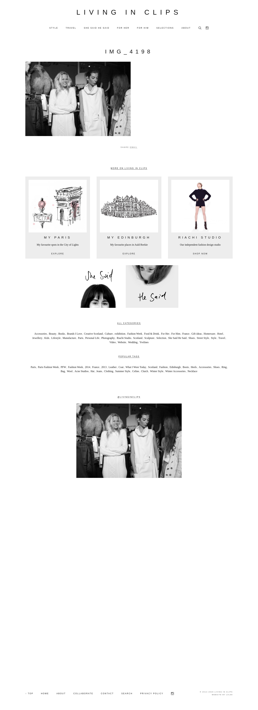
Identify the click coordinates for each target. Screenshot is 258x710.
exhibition (120, 334)
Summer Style (122, 372)
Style (213, 338)
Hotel (220, 334)
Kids (46, 338)
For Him (175, 334)
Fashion (163, 367)
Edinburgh (175, 367)
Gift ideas (196, 334)
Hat (92, 372)
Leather (113, 367)
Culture (109, 334)
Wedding (132, 343)
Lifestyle (56, 338)
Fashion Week (134, 334)
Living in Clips (129, 13)
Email (133, 148)
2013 (104, 367)
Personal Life (92, 338)
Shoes (192, 338)
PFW (63, 367)
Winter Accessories (175, 372)
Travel (221, 338)
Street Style (203, 338)
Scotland (137, 338)
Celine (135, 372)
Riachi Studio (124, 338)
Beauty (52, 334)
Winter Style (156, 372)
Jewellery (37, 338)
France (186, 334)
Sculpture (149, 338)
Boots (186, 367)
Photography (108, 338)
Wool (69, 372)
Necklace (192, 372)
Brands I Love (74, 334)
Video (112, 343)
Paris (80, 338)
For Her (165, 334)
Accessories (40, 334)
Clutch (144, 372)
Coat (120, 367)
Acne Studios (82, 372)
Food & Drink (151, 334)
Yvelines (144, 343)
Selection (161, 338)
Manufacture (69, 338)
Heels (194, 367)
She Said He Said (177, 338)
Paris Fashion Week (48, 367)
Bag (63, 372)
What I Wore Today (136, 367)
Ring (224, 367)
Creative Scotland (93, 334)
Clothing (108, 372)
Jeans (99, 372)
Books (61, 334)
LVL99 (229, 695)
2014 (87, 367)
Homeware (209, 334)
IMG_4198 (129, 52)
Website (122, 343)
